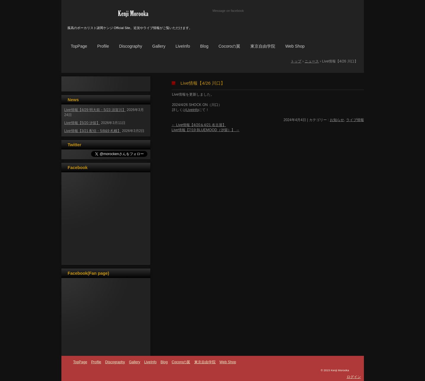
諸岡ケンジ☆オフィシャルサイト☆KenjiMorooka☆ (133, 13)
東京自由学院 (262, 46)
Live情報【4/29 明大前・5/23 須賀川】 (95, 110)
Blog (204, 46)
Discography (130, 46)
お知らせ (337, 120)
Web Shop (295, 46)
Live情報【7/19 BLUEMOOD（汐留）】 (206, 130)
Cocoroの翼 (229, 46)
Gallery (158, 46)
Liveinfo (192, 110)
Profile (103, 46)
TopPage (79, 46)
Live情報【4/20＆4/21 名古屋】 (199, 125)
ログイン (354, 377)
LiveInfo (183, 46)
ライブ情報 (355, 120)
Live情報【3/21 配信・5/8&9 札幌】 (92, 131)
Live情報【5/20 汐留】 (82, 123)
